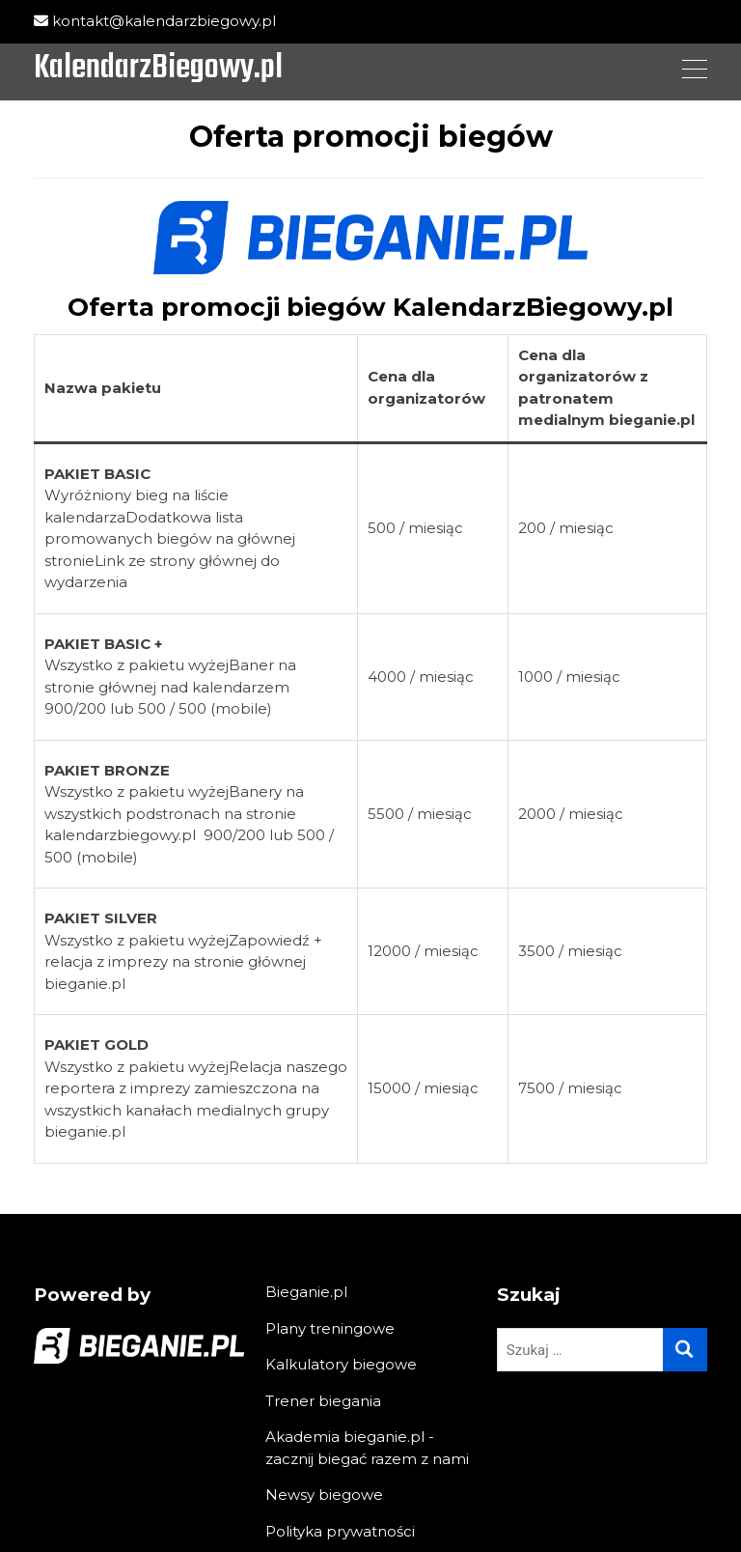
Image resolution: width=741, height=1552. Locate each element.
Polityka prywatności (340, 1531)
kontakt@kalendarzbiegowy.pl (155, 21)
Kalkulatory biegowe (341, 1364)
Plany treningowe (330, 1328)
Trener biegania (323, 1401)
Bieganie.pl (306, 1292)
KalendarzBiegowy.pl (158, 69)
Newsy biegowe (324, 1494)
